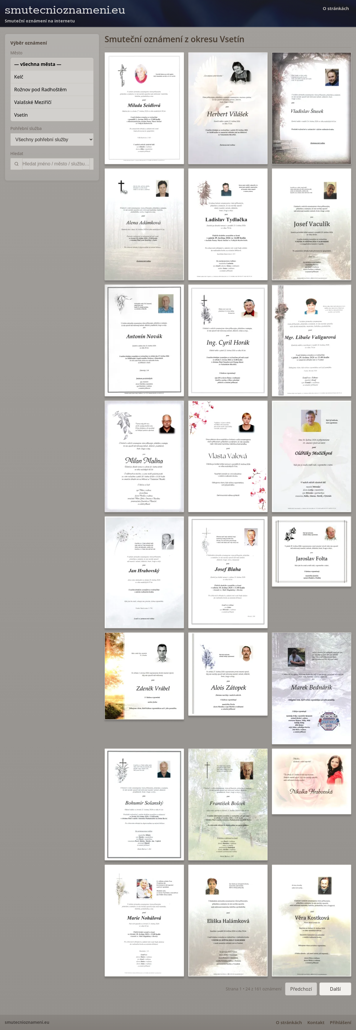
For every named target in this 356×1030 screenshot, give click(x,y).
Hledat (16, 153)
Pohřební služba (26, 128)
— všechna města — (37, 64)
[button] (144, 108)
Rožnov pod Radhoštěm (40, 89)
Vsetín (21, 115)
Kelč (18, 77)
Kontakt (315, 1022)
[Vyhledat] (56, 164)
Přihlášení (340, 1022)
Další (335, 989)
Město (16, 53)
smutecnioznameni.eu (65, 10)
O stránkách (336, 8)
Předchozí (301, 989)
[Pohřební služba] (52, 139)
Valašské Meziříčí (32, 102)
